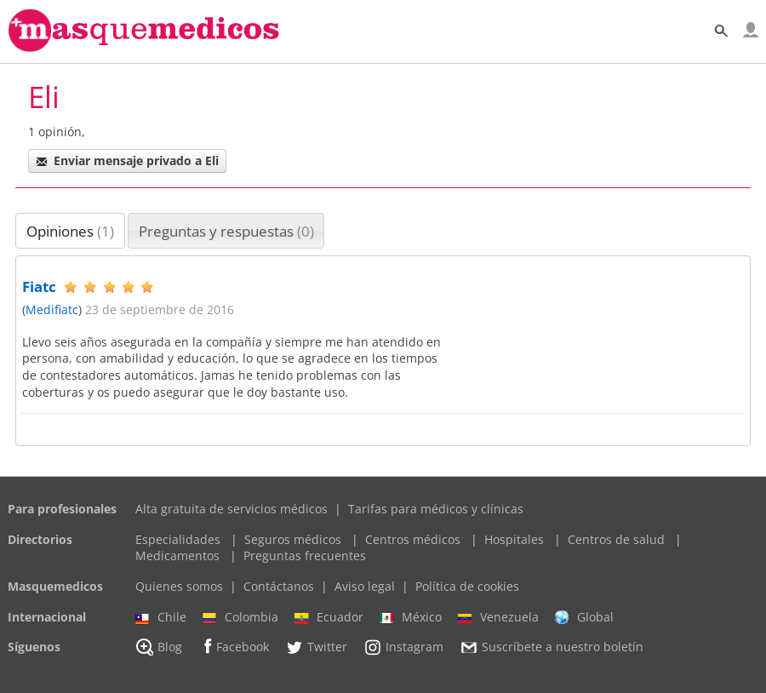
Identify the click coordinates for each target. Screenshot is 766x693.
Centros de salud (616, 539)
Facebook (233, 647)
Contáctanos (278, 586)
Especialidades (177, 539)
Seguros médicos (292, 539)
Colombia (240, 617)
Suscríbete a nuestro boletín (551, 647)
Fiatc (39, 286)
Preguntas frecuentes (304, 555)
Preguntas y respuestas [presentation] (226, 231)
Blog (158, 647)
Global (584, 617)
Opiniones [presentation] (70, 231)
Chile (160, 617)
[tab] (70, 231)
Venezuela (498, 617)
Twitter (316, 647)
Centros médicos (412, 539)
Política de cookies (467, 586)
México (411, 617)
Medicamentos (177, 555)
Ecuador (328, 617)
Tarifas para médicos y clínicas (435, 509)
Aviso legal (364, 586)
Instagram (403, 647)
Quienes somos (179, 586)
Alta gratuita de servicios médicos (231, 509)
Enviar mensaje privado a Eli (127, 160)
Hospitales (514, 539)
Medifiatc (52, 309)
